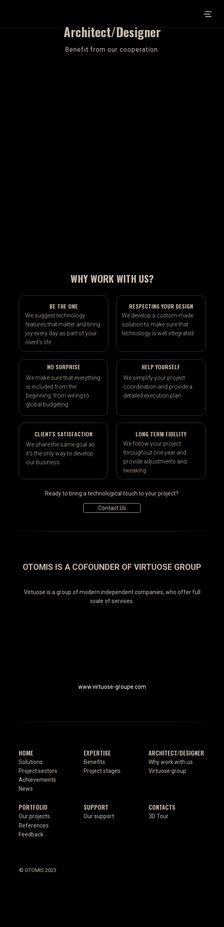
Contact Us (112, 508)
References (34, 825)
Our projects (34, 816)
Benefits (94, 762)
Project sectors (38, 771)
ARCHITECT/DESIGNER (176, 752)
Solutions (31, 762)
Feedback (31, 834)
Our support (99, 816)
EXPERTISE (97, 752)
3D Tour (158, 816)
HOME (26, 752)
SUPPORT (96, 806)
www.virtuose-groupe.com (112, 687)
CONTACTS (162, 806)
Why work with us (171, 762)
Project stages (102, 771)
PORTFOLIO (33, 806)
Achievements (37, 780)
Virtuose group (167, 771)
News (26, 788)
